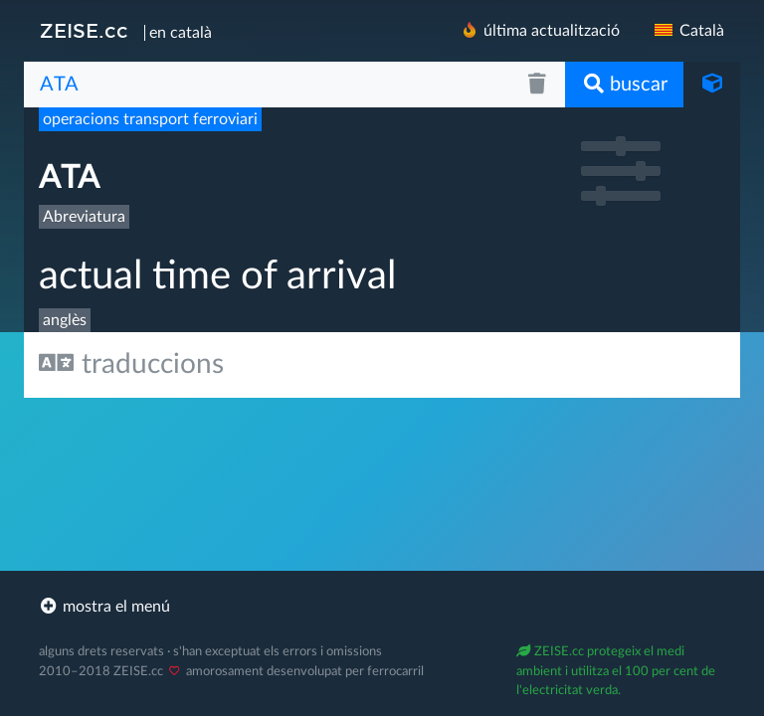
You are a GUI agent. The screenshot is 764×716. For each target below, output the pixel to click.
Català (688, 31)
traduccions (131, 363)
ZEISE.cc (84, 31)
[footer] (382, 606)
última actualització (540, 30)
